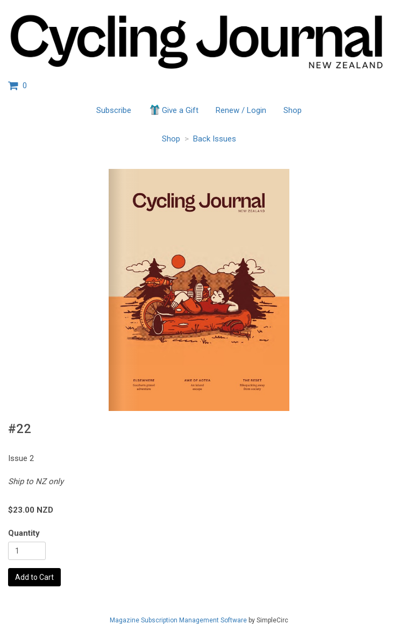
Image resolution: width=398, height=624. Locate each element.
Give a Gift (173, 109)
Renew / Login (241, 110)
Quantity (24, 533)
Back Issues (214, 139)
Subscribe (113, 110)
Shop (292, 110)
